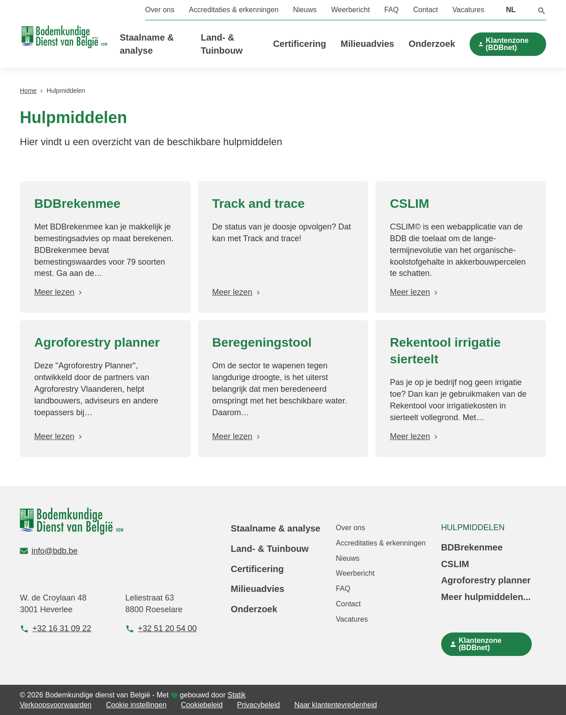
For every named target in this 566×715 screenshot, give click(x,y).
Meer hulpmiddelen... (486, 597)
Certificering (299, 44)
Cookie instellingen (136, 705)
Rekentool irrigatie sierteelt (445, 350)
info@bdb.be (49, 550)
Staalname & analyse (275, 528)
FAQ (391, 10)
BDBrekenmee (77, 204)
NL (511, 10)
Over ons (159, 10)
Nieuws (304, 10)
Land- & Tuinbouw (270, 549)
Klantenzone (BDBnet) (507, 44)
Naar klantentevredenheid (335, 705)
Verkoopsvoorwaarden (55, 705)
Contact (425, 10)
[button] (541, 10)
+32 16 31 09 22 (55, 628)
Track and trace (258, 204)
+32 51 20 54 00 (161, 628)
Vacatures (468, 10)
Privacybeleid (258, 705)
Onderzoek (432, 44)
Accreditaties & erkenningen (233, 10)
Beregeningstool (262, 342)
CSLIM (409, 204)
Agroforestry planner (97, 342)
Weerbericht (350, 10)
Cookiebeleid (202, 705)
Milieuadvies (367, 44)
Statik (237, 695)
